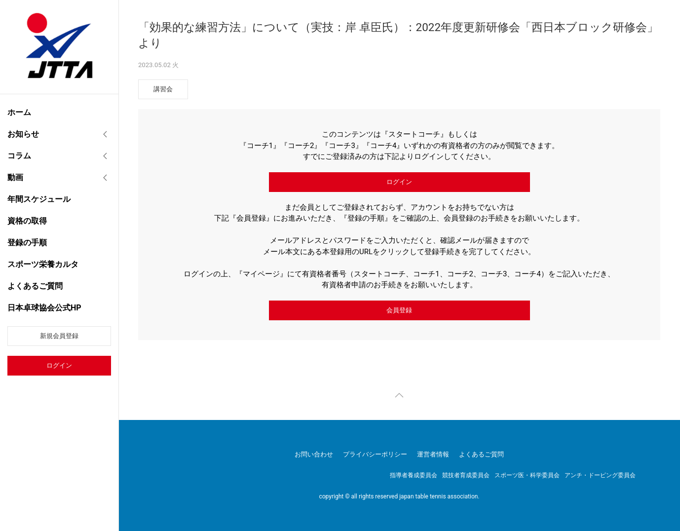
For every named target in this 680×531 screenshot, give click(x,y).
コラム (19, 155)
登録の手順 (27, 242)
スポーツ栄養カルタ (42, 264)
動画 (15, 177)
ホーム (19, 112)
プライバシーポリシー (375, 454)
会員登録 (399, 310)
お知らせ (23, 134)
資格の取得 (27, 221)
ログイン (59, 365)
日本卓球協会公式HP (44, 307)
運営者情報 (433, 454)
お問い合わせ (314, 454)
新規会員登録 (59, 336)
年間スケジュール (39, 199)
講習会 (163, 89)
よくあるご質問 (35, 286)
